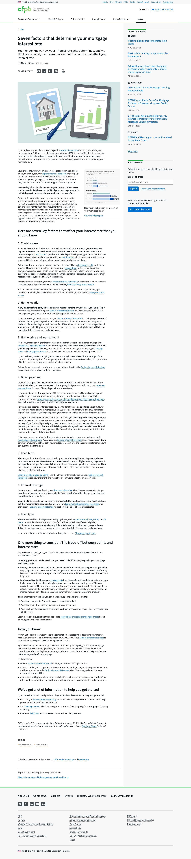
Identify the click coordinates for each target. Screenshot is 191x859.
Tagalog (132, 2)
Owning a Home (32, 706)
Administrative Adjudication (82, 820)
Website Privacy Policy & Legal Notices (35, 824)
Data (20, 828)
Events (69, 796)
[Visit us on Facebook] (20, 804)
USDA (95, 519)
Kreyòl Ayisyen (156, 2)
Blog (22, 29)
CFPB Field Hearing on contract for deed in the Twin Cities (150, 139)
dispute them (71, 268)
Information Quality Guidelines (32, 836)
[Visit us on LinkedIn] (32, 804)
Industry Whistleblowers (92, 796)
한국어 (126, 2)
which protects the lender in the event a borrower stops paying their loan (70, 399)
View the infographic (93, 215)
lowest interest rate (69, 150)
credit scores (40, 254)
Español (105, 2)
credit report (68, 257)
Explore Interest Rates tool (54, 173)
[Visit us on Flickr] (43, 804)
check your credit (85, 265)
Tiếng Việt (118, 2)
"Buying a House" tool (85, 533)
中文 (111, 2)
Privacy (21, 820)
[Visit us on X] (26, 804)
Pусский (140, 2)
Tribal (72, 840)
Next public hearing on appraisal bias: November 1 (148, 55)
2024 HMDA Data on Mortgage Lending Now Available (149, 89)
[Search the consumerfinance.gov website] (143, 9)
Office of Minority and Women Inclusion (88, 816)
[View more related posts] (133, 151)
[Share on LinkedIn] (50, 71)
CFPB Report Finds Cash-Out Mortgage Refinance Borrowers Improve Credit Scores (149, 103)
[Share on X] (44, 71)
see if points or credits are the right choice (79, 616)
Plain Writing (75, 824)
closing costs (57, 580)
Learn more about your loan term (33, 475)
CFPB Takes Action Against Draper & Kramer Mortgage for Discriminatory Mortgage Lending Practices (147, 119)
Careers (55, 796)
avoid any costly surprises (30, 440)
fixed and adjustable (63, 490)
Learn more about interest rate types (82, 504)
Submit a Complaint (162, 9)
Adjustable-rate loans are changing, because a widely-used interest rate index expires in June (147, 69)
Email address (135, 177)
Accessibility (75, 828)
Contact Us (39, 796)
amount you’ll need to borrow (31, 345)
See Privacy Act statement (153, 188)
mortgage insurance (36, 351)
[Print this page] (63, 71)
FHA (90, 519)
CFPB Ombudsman (122, 796)
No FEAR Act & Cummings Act (83, 836)
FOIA (20, 816)
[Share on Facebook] (39, 71)
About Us (23, 796)
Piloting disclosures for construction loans (147, 42)
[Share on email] (56, 71)
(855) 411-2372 (168, 2)
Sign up (133, 188)
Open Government (26, 832)
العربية (147, 2)
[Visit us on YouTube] (37, 804)
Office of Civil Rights (79, 832)
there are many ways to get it (80, 284)
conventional (81, 519)
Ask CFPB (34, 713)
